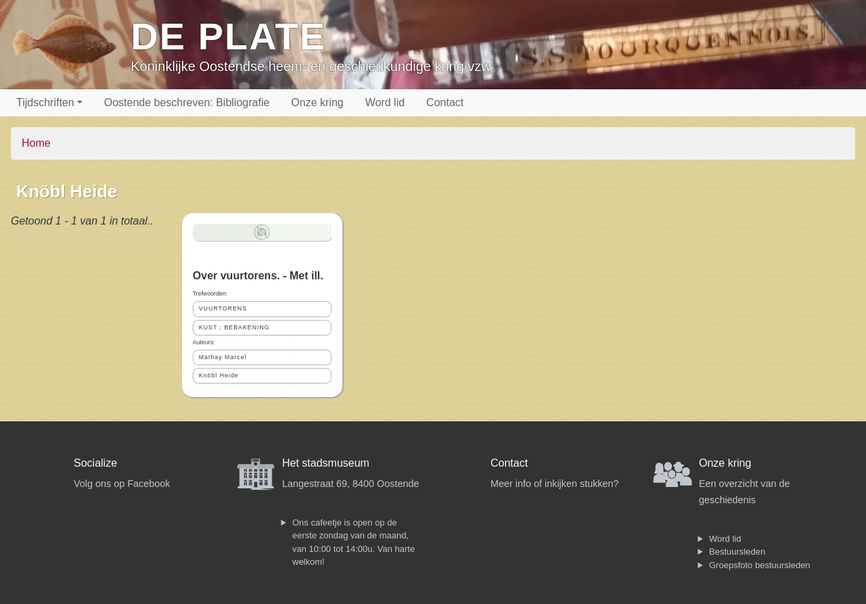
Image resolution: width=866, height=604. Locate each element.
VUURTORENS (223, 308)
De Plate (228, 36)
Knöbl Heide (219, 375)
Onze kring (317, 102)
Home (36, 143)
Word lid (385, 102)
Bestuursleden (737, 552)
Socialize (95, 463)
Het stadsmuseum (325, 463)
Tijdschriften (45, 102)
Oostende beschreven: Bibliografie (187, 102)
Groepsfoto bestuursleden (760, 565)
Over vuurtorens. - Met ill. (258, 275)
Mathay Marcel (223, 357)
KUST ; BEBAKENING (234, 327)
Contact (444, 102)
